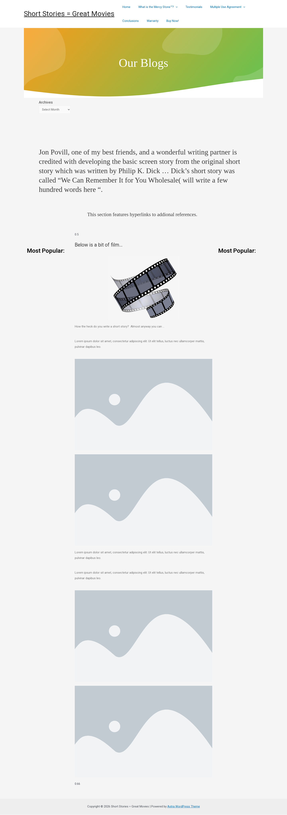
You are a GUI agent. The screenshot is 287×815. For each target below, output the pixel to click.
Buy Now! (167, 21)
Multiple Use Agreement (220, 7)
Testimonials (189, 7)
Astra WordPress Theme (183, 807)
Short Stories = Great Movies (69, 14)
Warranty (149, 21)
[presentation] (173, 7)
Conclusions (129, 21)
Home (125, 7)
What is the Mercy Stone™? (155, 7)
